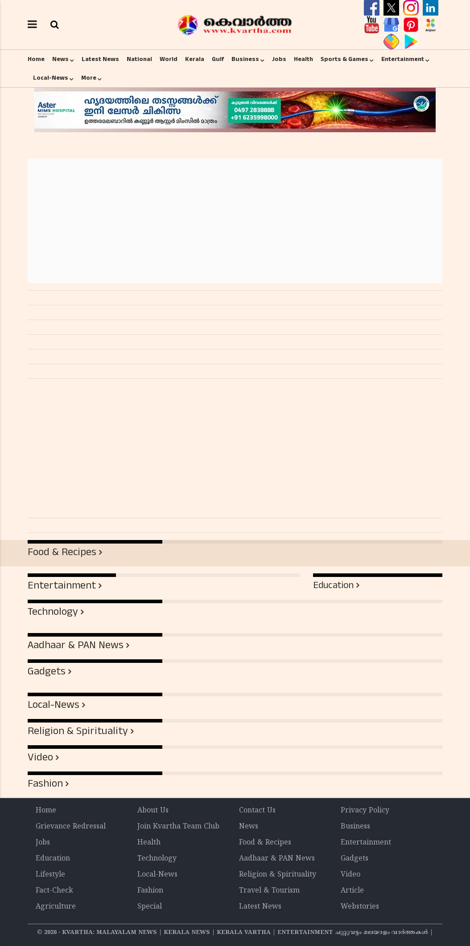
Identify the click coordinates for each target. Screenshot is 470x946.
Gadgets (47, 671)
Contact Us (257, 810)
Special (149, 906)
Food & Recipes (62, 552)
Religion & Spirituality (78, 731)
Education (333, 585)
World (168, 59)
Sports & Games (344, 59)
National (139, 59)
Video (40, 757)
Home (36, 59)
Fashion (45, 783)
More (88, 77)
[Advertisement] (235, 220)
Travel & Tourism (269, 890)
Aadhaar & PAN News (76, 645)
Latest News (100, 59)
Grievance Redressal (71, 826)
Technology (53, 611)
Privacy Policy (365, 810)
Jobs (279, 59)
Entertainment (402, 59)
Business (245, 59)
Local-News (50, 77)
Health (303, 59)
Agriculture (56, 906)
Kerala (194, 59)
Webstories (360, 906)
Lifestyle (50, 874)
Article (352, 890)
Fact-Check (54, 890)
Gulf (218, 59)
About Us (153, 810)
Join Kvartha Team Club (178, 826)
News (60, 59)
